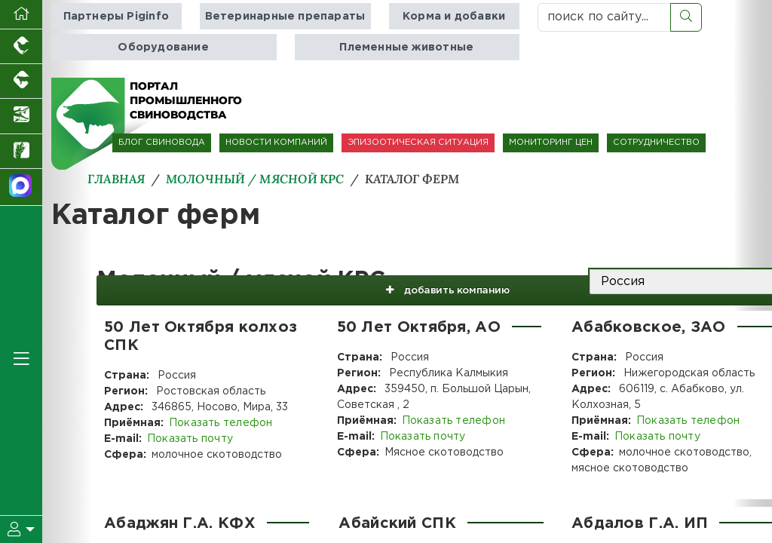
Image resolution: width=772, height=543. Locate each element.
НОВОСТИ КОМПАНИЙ (276, 142)
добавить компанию (427, 282)
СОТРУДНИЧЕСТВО (656, 142)
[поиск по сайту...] (604, 17)
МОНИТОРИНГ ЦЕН (551, 142)
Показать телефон (219, 423)
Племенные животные (406, 47)
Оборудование (163, 47)
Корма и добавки (453, 16)
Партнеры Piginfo (116, 16)
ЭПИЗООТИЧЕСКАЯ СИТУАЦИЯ (418, 142)
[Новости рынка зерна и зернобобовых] (21, 151)
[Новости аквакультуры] (21, 116)
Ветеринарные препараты (285, 16)
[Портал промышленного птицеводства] (21, 46)
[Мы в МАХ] (21, 187)
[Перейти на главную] (21, 14)
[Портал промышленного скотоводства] (21, 81)
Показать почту (189, 438)
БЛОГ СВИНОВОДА (161, 142)
